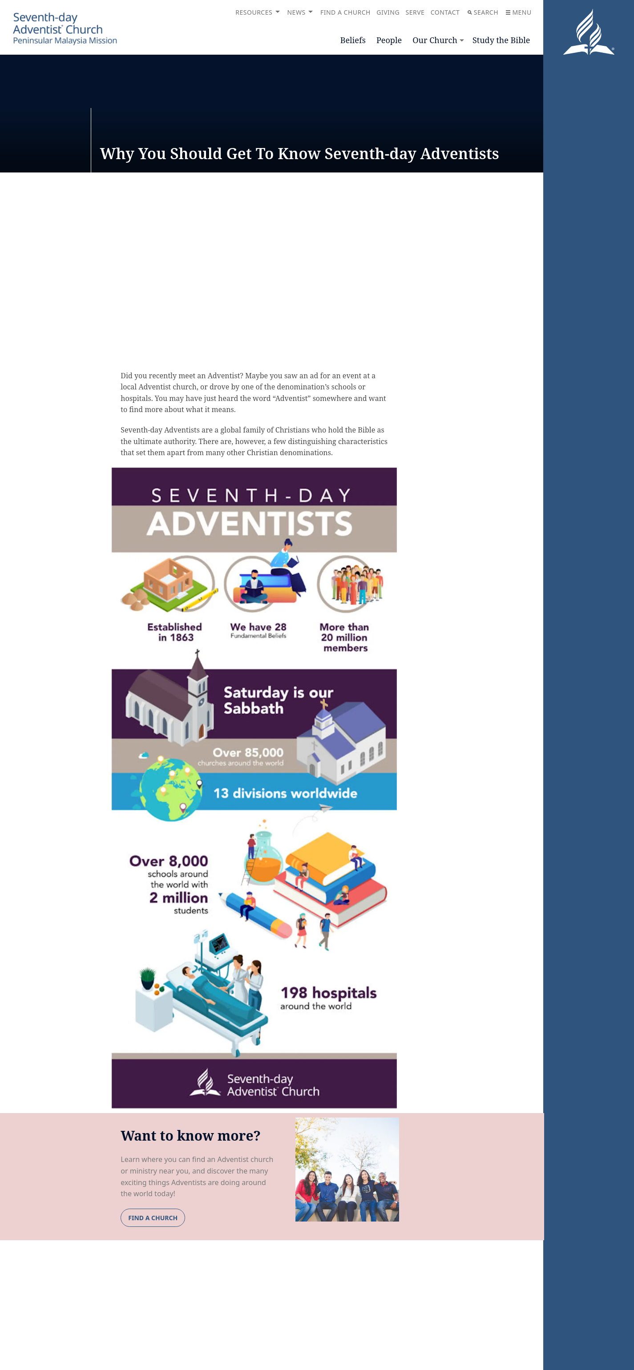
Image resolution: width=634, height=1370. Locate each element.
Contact (445, 12)
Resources (253, 12)
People (389, 40)
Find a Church (345, 12)
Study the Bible (501, 40)
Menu (518, 12)
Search (483, 12)
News (296, 12)
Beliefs (353, 40)
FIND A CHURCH (153, 1218)
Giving (388, 12)
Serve (414, 12)
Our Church (434, 40)
